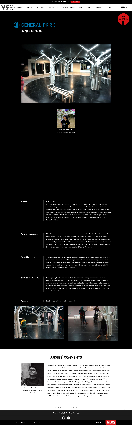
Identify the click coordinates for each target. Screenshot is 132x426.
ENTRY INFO (40, 7)
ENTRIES (89, 7)
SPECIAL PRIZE (53, 7)
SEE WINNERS (75, 1)
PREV (58, 407)
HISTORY (109, 7)
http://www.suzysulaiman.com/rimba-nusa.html (60, 301)
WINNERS (99, 7)
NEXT (74, 407)
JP (126, 7)
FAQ (80, 7)
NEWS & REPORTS (69, 7)
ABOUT (29, 7)
